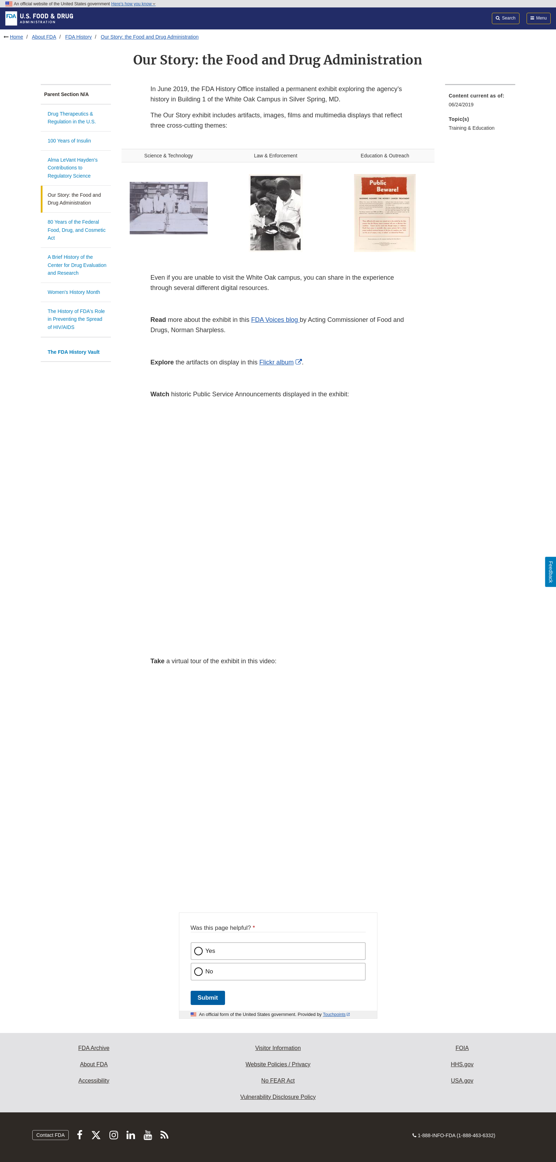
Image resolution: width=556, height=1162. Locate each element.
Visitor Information (278, 1048)
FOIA (461, 1048)
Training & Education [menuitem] (471, 128)
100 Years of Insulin (69, 141)
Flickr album (276, 362)
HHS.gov (462, 1064)
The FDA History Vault (74, 352)
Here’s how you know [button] (133, 3)
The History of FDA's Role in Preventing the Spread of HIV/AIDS (76, 319)
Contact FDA (50, 1135)
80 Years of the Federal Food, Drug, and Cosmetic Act (77, 230)
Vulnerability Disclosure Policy (278, 1097)
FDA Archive (93, 1048)
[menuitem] (480, 102)
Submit (208, 997)
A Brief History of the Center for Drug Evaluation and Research (77, 265)
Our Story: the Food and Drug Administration (149, 37)
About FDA (44, 37)
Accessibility (93, 1081)
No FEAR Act (277, 1081)
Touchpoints (334, 1014)
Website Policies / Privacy (278, 1064)
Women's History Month (74, 292)
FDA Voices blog (275, 319)
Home (16, 37)
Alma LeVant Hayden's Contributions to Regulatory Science (73, 168)
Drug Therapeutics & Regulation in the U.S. (72, 118)
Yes (210, 951)
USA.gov (462, 1081)
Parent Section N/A (66, 94)
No (209, 971)
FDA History (78, 37)
